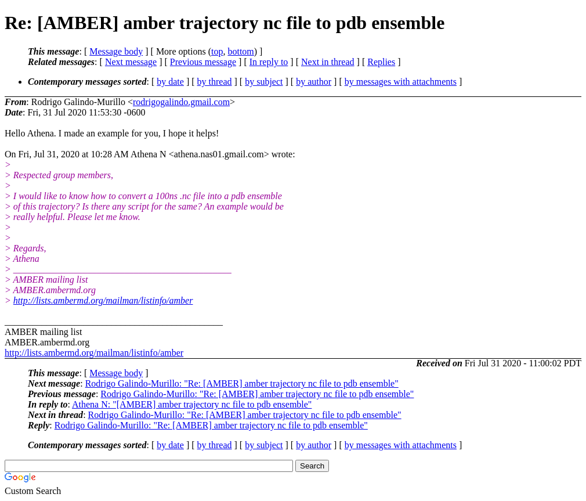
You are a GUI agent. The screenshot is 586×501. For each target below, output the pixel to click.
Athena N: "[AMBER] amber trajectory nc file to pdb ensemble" (192, 404)
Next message (131, 62)
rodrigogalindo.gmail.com (181, 102)
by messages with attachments (401, 81)
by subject (264, 81)
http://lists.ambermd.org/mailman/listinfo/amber (103, 300)
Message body (116, 51)
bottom (240, 51)
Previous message (203, 62)
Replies (381, 62)
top (217, 51)
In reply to (268, 62)
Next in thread (328, 62)
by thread (214, 81)
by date (170, 81)
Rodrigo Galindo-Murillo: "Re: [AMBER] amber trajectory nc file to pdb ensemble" (242, 383)
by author (313, 81)
